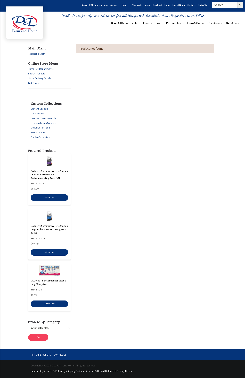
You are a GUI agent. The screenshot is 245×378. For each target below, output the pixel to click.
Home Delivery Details (39, 78)
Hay (159, 22)
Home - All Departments (41, 68)
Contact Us (60, 354)
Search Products (36, 73)
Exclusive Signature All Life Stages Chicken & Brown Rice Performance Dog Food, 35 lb (49, 175)
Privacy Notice (125, 371)
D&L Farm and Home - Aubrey (103, 5)
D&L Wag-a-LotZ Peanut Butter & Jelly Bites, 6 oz (48, 282)
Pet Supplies (175, 22)
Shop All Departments (125, 22)
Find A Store (204, 5)
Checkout (157, 5)
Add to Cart (49, 197)
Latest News (179, 5)
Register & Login (36, 53)
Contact (191, 5)
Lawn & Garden (196, 22)
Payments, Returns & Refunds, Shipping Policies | (58, 371)
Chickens (215, 22)
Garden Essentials (40, 137)
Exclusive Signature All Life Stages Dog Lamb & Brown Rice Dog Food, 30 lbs (49, 230)
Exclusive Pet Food (40, 127)
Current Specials (39, 108)
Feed (147, 22)
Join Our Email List (41, 354)
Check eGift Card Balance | (101, 371)
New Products (38, 132)
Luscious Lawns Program (43, 123)
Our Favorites (38, 113)
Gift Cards (33, 83)
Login (167, 5)
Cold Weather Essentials (43, 118)
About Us (232, 22)
